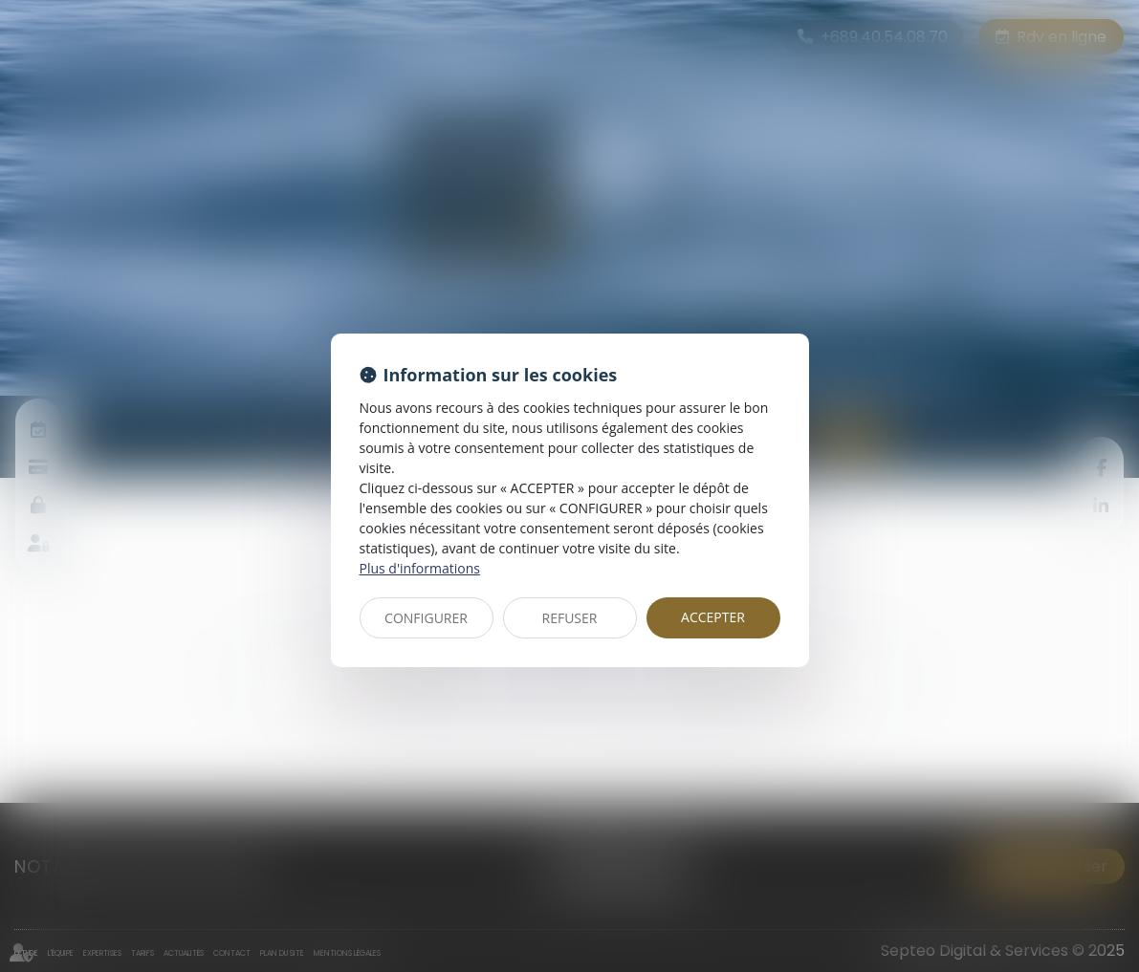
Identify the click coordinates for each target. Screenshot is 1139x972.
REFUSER (570, 618)
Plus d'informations (420, 568)
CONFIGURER (426, 618)
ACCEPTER (713, 617)
